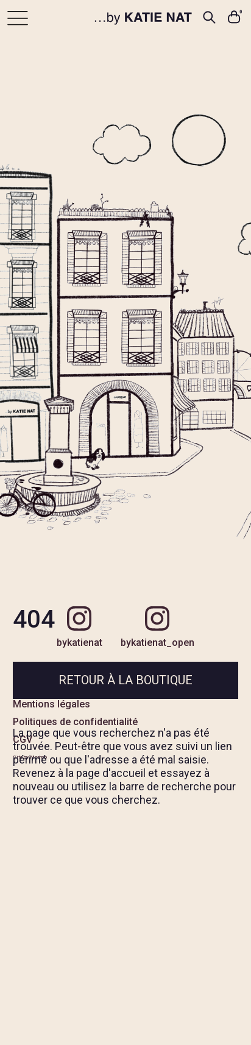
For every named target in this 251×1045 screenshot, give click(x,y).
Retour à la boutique (125, 680)
